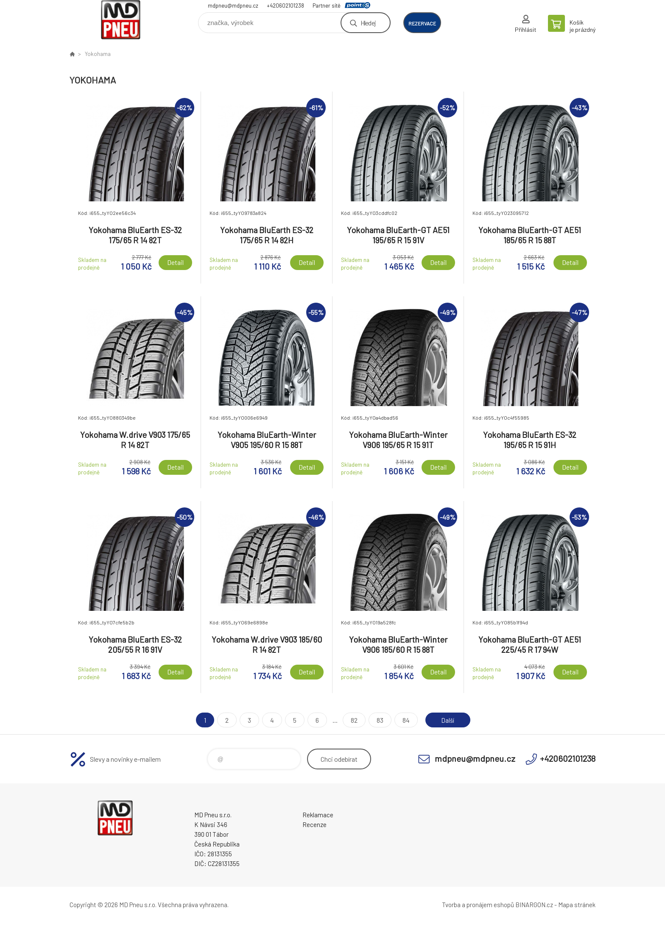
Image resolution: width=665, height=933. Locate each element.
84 (404, 720)
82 (352, 720)
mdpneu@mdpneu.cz (233, 5)
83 (378, 720)
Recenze (314, 824)
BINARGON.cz (534, 904)
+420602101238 (285, 5)
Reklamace (317, 815)
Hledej (368, 23)
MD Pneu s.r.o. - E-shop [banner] (120, 19)
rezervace (422, 23)
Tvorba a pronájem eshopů (478, 904)
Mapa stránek (576, 904)
